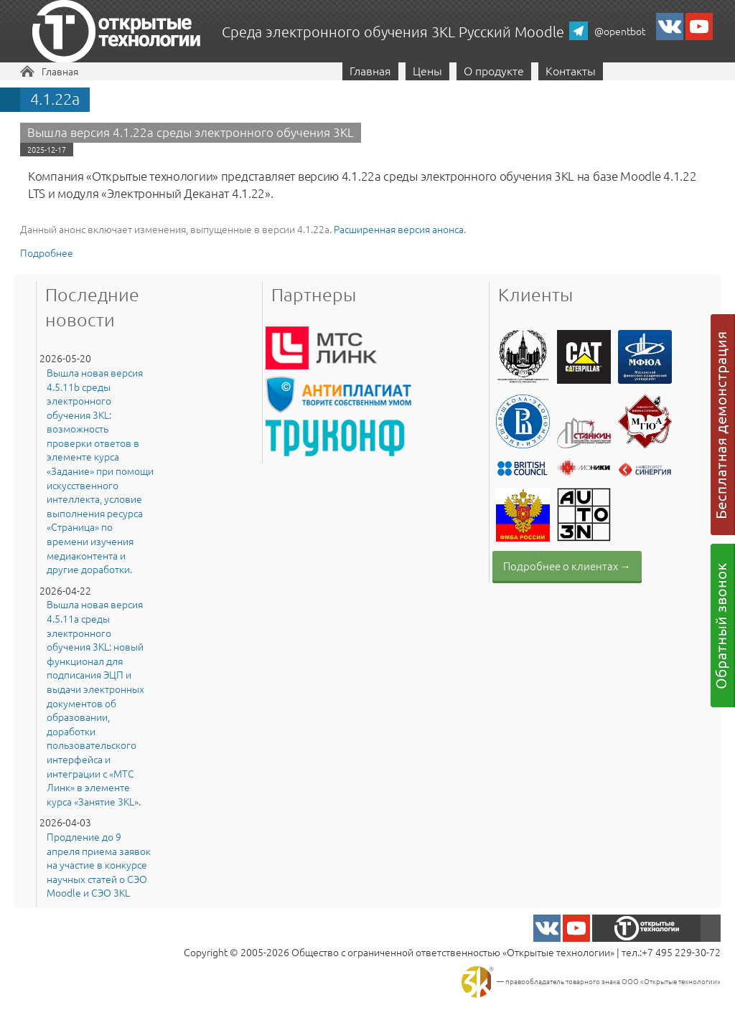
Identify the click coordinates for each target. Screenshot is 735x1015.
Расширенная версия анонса (399, 229)
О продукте (494, 70)
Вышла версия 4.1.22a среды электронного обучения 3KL (190, 132)
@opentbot (619, 31)
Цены (427, 70)
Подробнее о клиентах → (567, 565)
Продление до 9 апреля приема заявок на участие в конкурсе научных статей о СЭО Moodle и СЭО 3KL (99, 865)
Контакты (571, 70)
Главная (60, 71)
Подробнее (46, 252)
